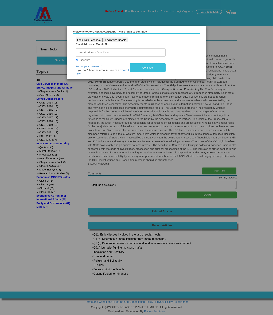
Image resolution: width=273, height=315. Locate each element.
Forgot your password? (89, 66)
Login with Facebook (89, 39)
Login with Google (116, 39)
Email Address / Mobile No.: (93, 44)
